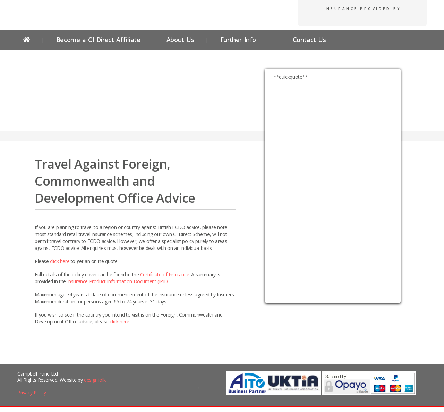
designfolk (94, 380)
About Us (180, 39)
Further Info (238, 39)
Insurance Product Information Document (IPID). (119, 281)
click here (59, 261)
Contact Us (308, 39)
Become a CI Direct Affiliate (98, 39)
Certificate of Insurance (164, 274)
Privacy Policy (31, 392)
